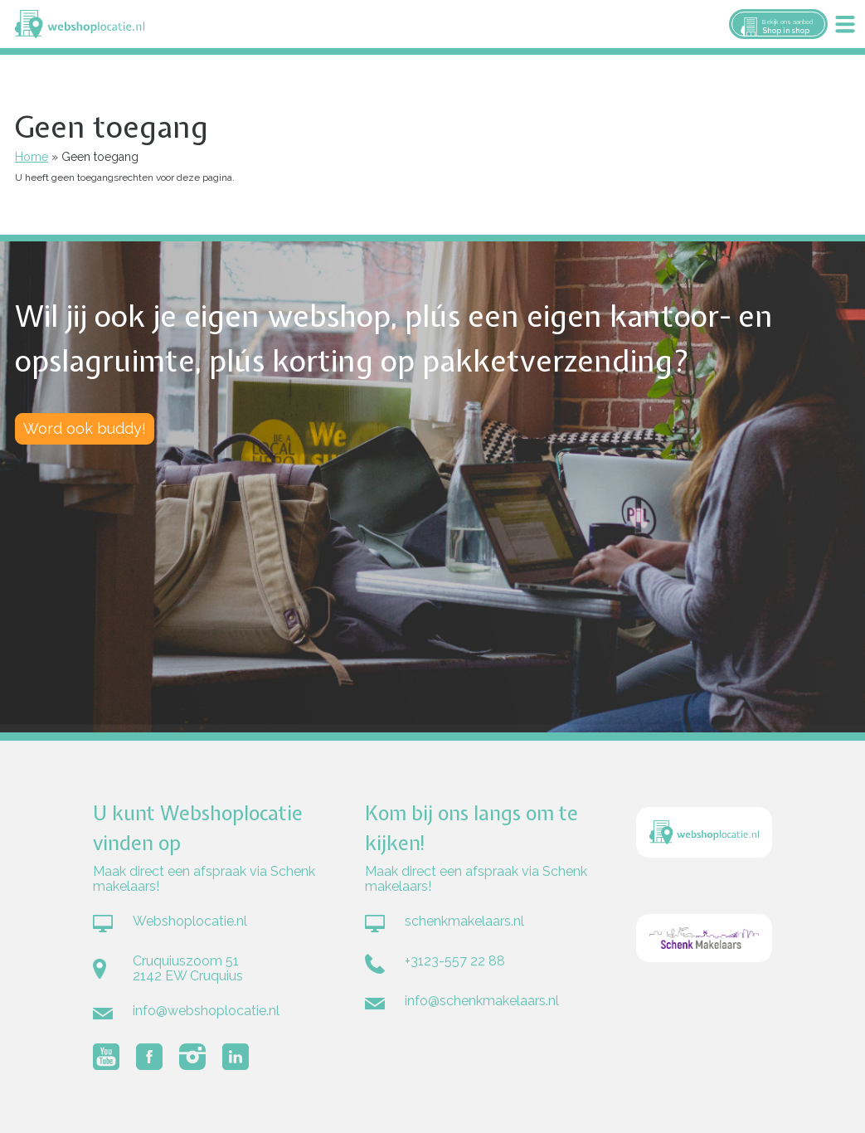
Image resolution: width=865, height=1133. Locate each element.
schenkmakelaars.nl (464, 921)
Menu (845, 24)
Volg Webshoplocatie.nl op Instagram (192, 1056)
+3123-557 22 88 (455, 961)
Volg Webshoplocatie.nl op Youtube (106, 1056)
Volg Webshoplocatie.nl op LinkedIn (235, 1056)
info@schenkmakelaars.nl (482, 1001)
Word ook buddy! (84, 428)
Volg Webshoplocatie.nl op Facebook (149, 1056)
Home (31, 156)
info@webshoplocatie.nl (206, 1011)
